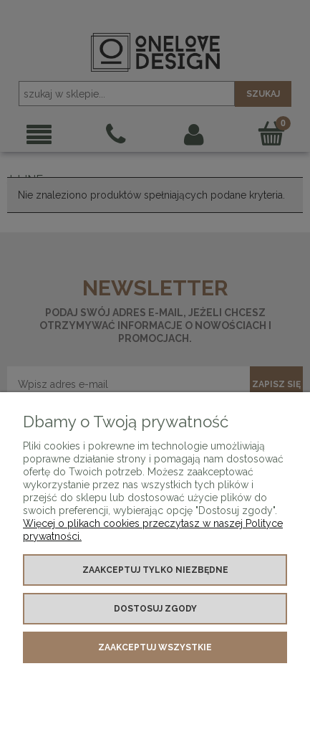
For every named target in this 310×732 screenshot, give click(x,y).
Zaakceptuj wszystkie (155, 647)
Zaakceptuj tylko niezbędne (155, 570)
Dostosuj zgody (155, 609)
